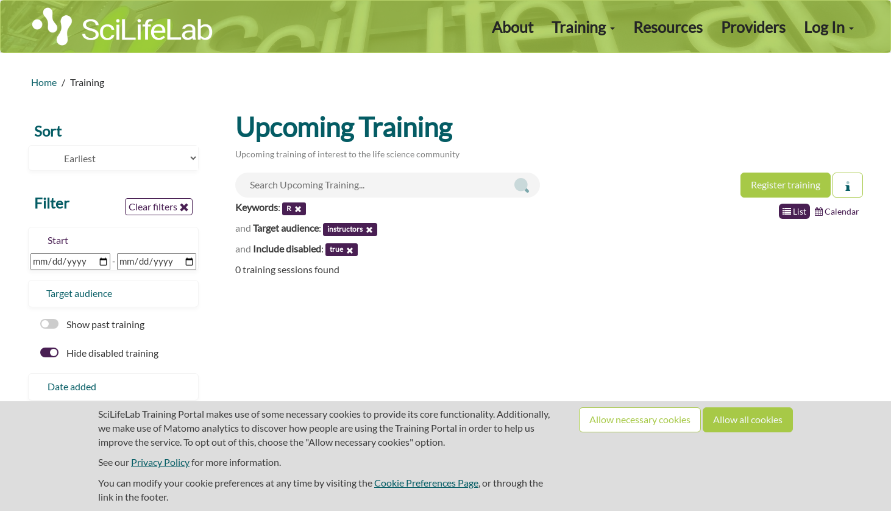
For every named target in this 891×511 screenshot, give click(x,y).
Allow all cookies (748, 419)
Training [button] (583, 27)
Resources (668, 27)
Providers (753, 27)
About (512, 27)
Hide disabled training (99, 353)
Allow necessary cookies (639, 419)
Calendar (837, 211)
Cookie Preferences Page (426, 482)
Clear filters (159, 207)
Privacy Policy (160, 462)
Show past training (92, 324)
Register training (785, 184)
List (794, 211)
